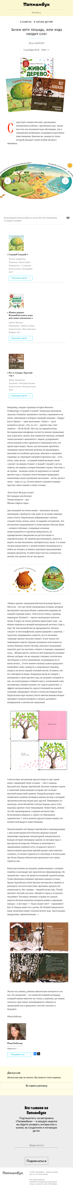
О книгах (26, 22)
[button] (66, 152)
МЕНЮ (35, 13)
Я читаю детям (43, 22)
